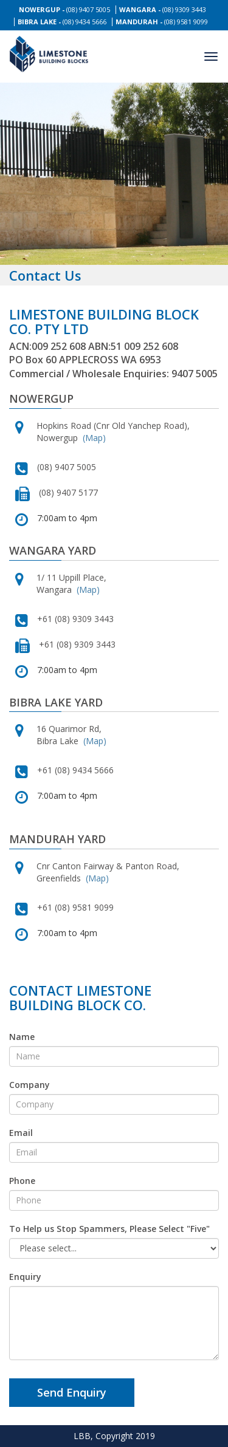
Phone (22, 1180)
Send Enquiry (71, 1392)
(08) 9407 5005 (88, 9)
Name (22, 1036)
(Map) (94, 437)
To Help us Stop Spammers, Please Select (109, 1228)
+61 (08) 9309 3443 (75, 618)
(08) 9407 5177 (68, 492)
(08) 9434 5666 (84, 21)
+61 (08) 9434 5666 (75, 770)
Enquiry (25, 1276)
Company (29, 1084)
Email (21, 1132)
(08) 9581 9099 (186, 21)
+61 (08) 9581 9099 (75, 907)
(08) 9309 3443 (184, 9)
